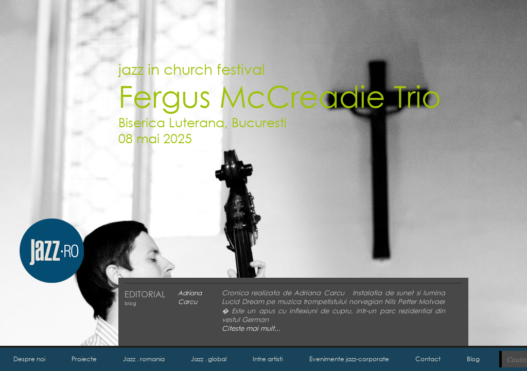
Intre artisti (268, 359)
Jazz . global (208, 359)
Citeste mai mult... (251, 328)
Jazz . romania (144, 359)
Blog (473, 359)
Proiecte (84, 359)
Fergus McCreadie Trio (279, 95)
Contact (428, 359)
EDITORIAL (145, 294)
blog (130, 303)
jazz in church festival (191, 68)
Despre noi (29, 359)
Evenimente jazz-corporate (349, 359)
